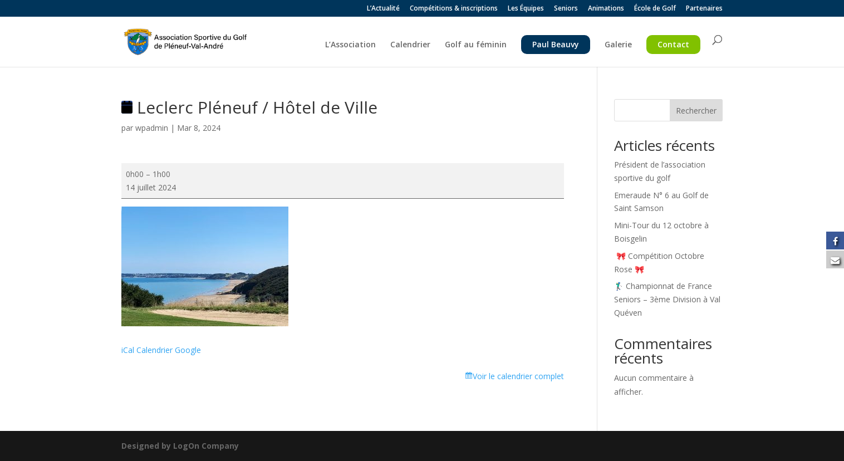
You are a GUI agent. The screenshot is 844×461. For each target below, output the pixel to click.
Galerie (618, 45)
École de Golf (655, 9)
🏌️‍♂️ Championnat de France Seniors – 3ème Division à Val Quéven (667, 299)
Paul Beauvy (555, 44)
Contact (673, 44)
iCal (127, 350)
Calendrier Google (168, 350)
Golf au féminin (476, 45)
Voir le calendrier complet (518, 376)
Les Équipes (526, 9)
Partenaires (704, 9)
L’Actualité (383, 9)
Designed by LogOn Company (180, 445)
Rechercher (696, 110)
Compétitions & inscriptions (454, 9)
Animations (606, 9)
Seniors (566, 9)
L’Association (350, 45)
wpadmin (151, 127)
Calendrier (410, 45)
